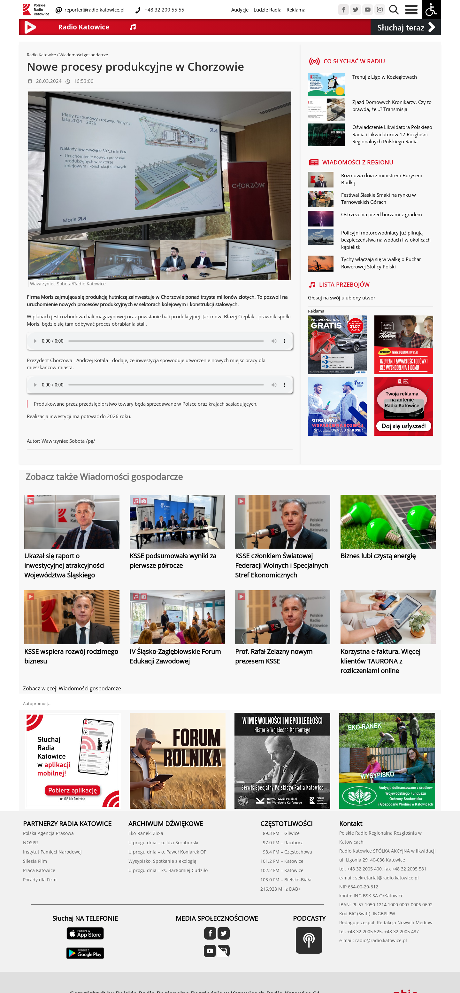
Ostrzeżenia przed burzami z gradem (381, 214)
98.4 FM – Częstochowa (286, 852)
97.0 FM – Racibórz (281, 842)
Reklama (296, 9)
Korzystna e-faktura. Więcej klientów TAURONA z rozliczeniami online (380, 661)
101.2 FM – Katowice (281, 861)
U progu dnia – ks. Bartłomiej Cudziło (168, 870)
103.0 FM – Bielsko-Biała (285, 880)
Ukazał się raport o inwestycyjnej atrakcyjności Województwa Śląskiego (64, 565)
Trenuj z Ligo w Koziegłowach (384, 77)
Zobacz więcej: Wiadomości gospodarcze (72, 688)
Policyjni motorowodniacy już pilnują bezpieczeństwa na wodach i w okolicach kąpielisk (386, 239)
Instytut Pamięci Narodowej (52, 852)
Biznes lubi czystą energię (378, 556)
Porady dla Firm (40, 880)
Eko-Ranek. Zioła (145, 833)
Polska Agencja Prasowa (48, 833)
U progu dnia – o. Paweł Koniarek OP (167, 852)
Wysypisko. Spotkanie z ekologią (162, 861)
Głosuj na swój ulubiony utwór (341, 297)
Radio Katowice (41, 55)
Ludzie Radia (267, 9)
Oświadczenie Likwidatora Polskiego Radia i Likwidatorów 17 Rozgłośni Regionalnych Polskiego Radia (392, 134)
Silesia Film (35, 861)
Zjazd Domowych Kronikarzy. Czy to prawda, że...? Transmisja (392, 106)
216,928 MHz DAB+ (280, 889)
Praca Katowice (39, 870)
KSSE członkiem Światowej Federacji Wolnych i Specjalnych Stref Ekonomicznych (281, 565)
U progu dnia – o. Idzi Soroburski (163, 842)
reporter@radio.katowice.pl (94, 9)
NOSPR (30, 842)
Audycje (240, 9)
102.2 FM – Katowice (281, 870)
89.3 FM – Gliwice (280, 833)
